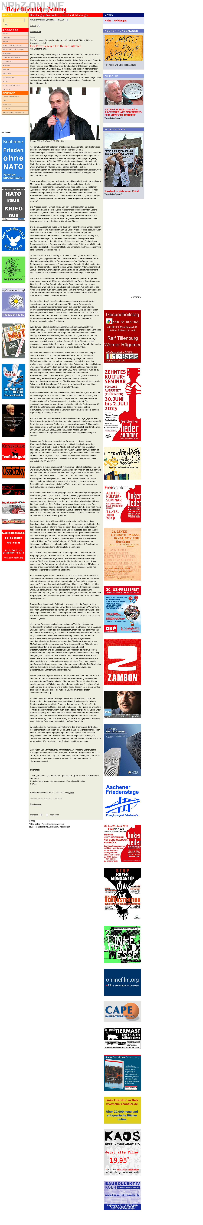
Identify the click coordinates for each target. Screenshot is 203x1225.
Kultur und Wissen (11, 85)
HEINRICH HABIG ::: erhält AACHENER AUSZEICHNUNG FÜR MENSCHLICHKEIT (123, 112)
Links (5, 101)
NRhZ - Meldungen (116, 20)
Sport (5, 81)
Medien (6, 69)
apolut (71, 792)
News (5, 34)
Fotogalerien (9, 77)
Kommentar (8, 61)
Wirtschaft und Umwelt (13, 49)
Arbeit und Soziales (12, 46)
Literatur (7, 89)
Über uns (7, 105)
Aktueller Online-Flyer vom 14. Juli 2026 (47, 20)
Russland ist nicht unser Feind (122, 191)
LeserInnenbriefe (11, 97)
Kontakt (6, 109)
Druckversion (35, 31)
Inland (5, 42)
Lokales (6, 38)
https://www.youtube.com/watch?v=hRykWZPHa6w (62, 781)
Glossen (6, 65)
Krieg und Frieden (11, 57)
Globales (7, 53)
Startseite (34, 815)
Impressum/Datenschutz (14, 112)
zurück (33, 25)
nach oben (54, 815)
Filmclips (7, 73)
